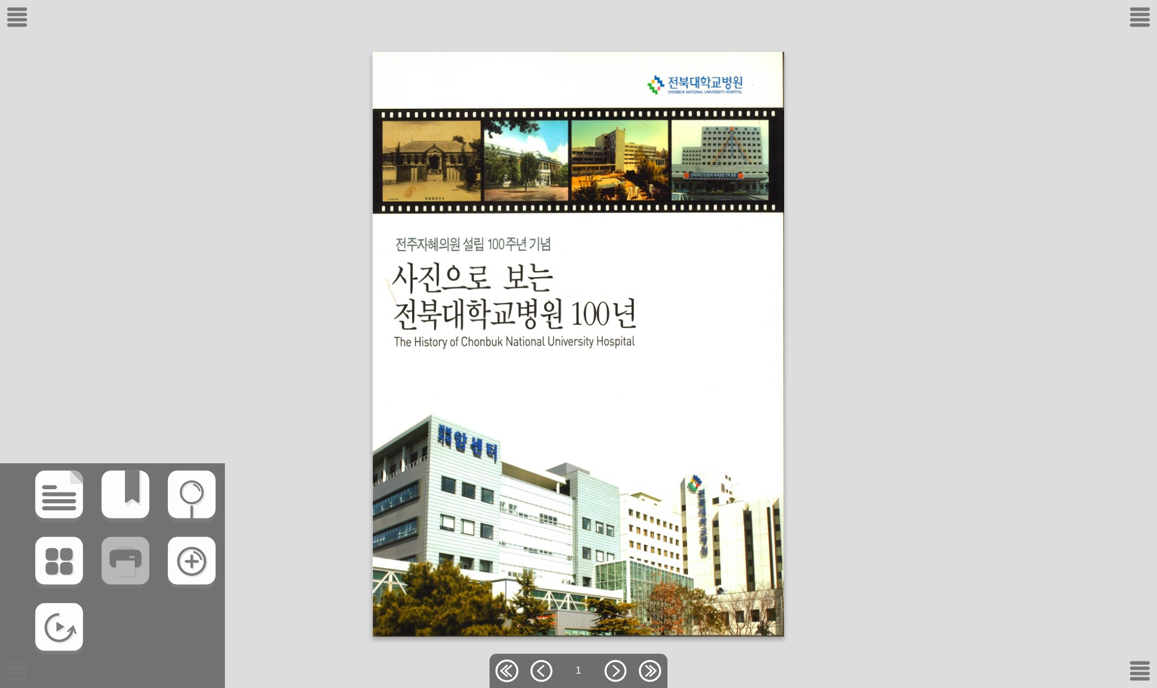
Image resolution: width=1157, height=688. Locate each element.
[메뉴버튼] (17, 671)
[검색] (153, 534)
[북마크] (87, 534)
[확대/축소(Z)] (153, 601)
